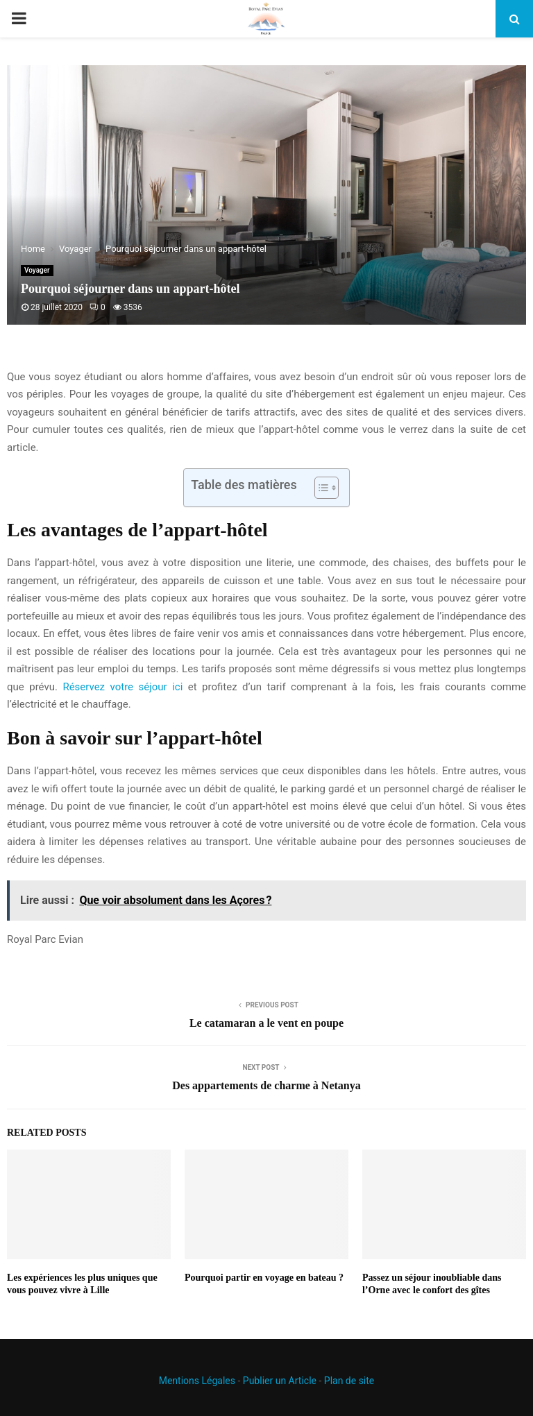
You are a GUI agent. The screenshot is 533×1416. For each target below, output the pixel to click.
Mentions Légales (197, 1380)
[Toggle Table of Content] (319, 488)
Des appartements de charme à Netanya (266, 1085)
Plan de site (349, 1380)
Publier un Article (279, 1380)
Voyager (37, 270)
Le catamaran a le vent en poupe (266, 1023)
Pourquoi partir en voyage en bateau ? (264, 1277)
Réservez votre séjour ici (122, 687)
